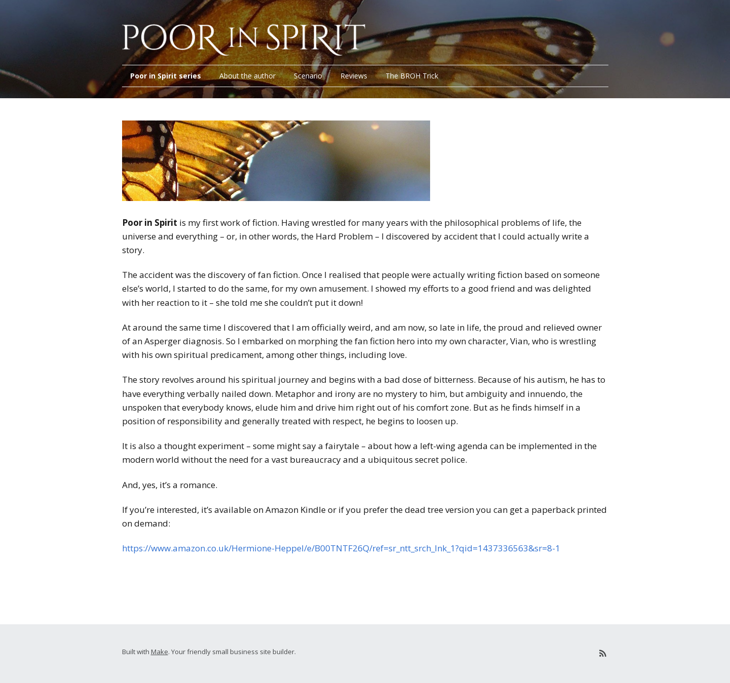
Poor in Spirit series (165, 76)
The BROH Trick (412, 76)
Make (159, 651)
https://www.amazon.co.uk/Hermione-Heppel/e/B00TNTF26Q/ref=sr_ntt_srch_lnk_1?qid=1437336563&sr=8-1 (341, 548)
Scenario (308, 76)
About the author (247, 76)
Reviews (353, 76)
